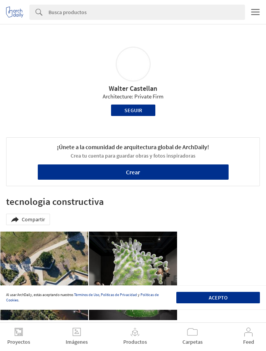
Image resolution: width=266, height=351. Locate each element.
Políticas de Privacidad (119, 294)
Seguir (133, 110)
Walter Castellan (133, 88)
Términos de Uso (86, 294)
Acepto (218, 297)
